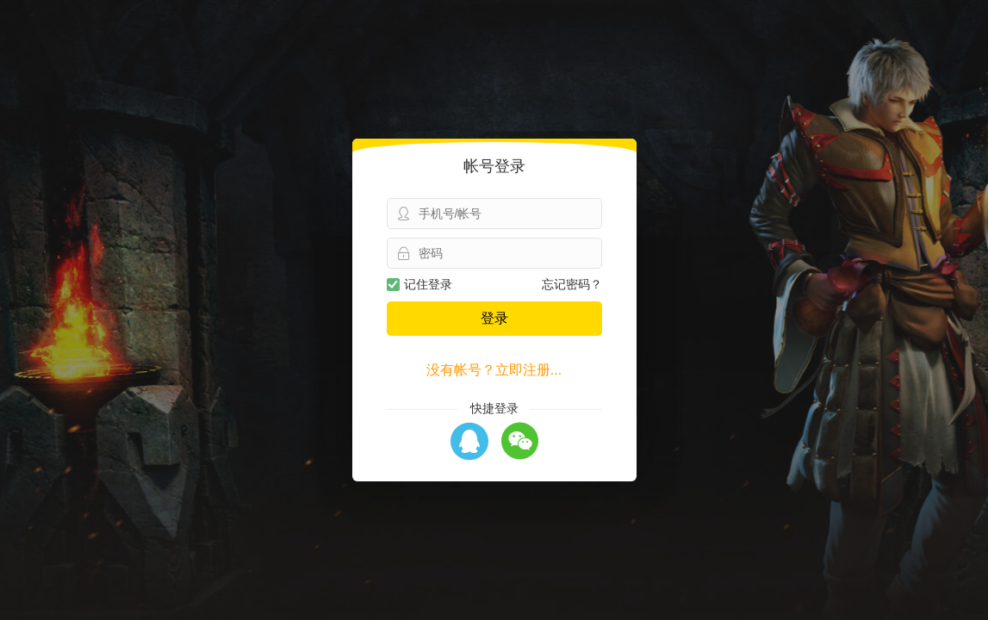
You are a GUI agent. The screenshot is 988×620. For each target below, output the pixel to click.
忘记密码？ (572, 284)
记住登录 (419, 284)
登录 (494, 318)
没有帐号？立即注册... (494, 370)
